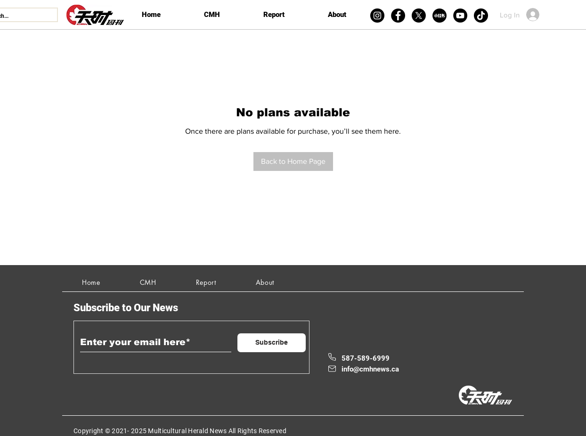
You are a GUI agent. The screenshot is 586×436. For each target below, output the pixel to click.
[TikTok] (481, 15)
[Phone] (332, 356)
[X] (419, 15)
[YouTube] (460, 15)
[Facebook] (398, 15)
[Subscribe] (271, 342)
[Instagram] (377, 15)
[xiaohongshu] (439, 15)
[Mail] (332, 368)
